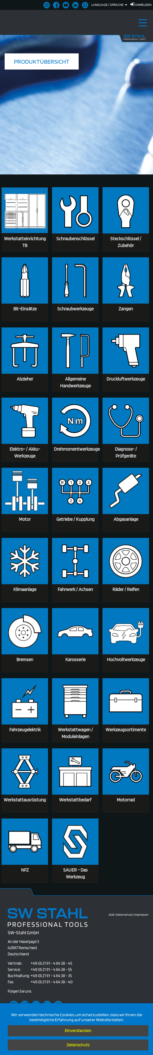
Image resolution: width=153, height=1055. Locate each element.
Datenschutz (78, 1044)
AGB (111, 914)
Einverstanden (78, 1030)
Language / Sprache (109, 4)
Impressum (141, 914)
